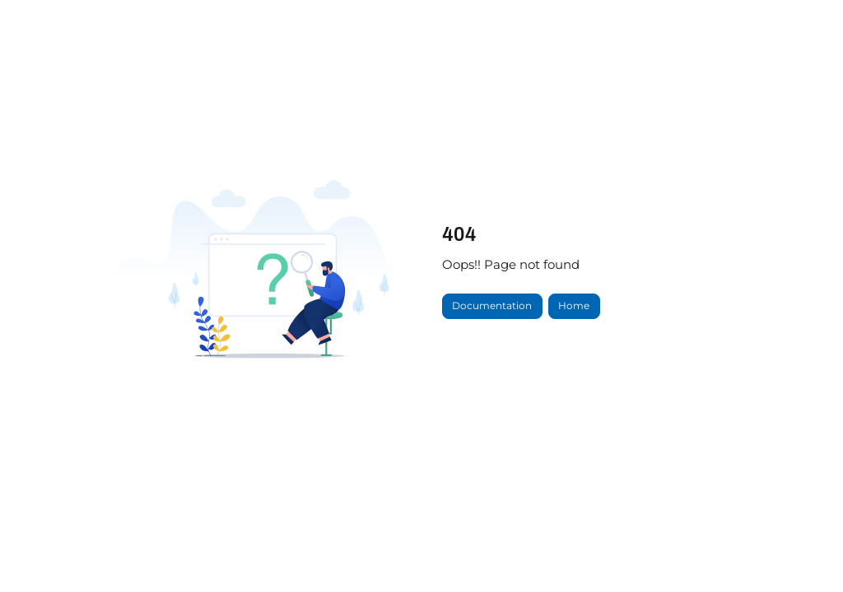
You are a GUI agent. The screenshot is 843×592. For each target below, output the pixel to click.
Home (573, 305)
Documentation (492, 305)
